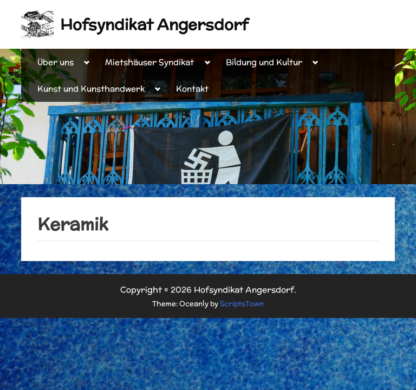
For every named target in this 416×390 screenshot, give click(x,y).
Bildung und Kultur (264, 62)
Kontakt (192, 88)
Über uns (55, 62)
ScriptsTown (242, 303)
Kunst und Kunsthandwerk (91, 88)
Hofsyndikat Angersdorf (154, 24)
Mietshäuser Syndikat (149, 62)
